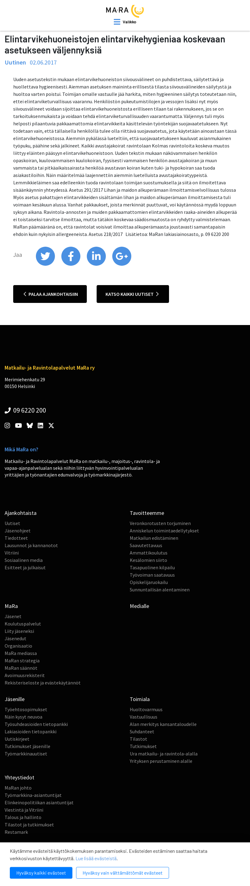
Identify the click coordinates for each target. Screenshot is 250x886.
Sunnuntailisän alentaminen (160, 589)
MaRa (11, 606)
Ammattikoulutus (148, 553)
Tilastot (138, 739)
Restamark (16, 832)
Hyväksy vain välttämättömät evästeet (123, 873)
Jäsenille (15, 699)
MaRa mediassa (21, 653)
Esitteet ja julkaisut (25, 567)
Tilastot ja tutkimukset (29, 824)
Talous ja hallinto (23, 817)
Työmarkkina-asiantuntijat (33, 795)
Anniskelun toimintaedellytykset (164, 530)
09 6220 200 (25, 410)
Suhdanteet (142, 731)
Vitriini (12, 553)
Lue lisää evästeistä (96, 858)
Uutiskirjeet (17, 739)
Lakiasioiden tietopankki (30, 731)
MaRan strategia (22, 660)
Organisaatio (18, 646)
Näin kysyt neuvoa (23, 717)
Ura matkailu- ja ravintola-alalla (164, 754)
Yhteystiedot (19, 777)
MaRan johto (18, 788)
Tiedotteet (16, 538)
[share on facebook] (71, 264)
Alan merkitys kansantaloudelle (163, 724)
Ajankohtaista (21, 512)
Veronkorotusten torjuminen (160, 523)
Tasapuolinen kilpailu (152, 567)
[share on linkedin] (97, 264)
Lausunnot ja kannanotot (31, 545)
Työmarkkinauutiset (26, 754)
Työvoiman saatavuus (152, 575)
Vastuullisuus (143, 717)
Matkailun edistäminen (154, 538)
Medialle (139, 606)
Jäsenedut (15, 638)
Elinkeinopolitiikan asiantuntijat (39, 802)
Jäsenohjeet (18, 530)
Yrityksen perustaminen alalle (161, 761)
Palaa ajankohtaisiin (51, 294)
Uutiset (12, 523)
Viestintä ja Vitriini (24, 810)
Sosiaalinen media (24, 560)
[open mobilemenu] (125, 22)
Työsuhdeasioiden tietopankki (36, 724)
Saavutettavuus (146, 545)
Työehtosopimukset (26, 709)
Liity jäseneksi (19, 631)
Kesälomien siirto (148, 560)
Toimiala (140, 699)
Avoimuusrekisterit (25, 675)
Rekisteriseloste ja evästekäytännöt (43, 683)
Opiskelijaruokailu (149, 582)
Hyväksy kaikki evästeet (41, 873)
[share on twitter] (46, 264)
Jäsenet (13, 616)
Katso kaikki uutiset (132, 294)
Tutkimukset (143, 746)
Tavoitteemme (147, 512)
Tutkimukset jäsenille (27, 746)
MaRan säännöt (21, 668)
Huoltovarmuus (146, 709)
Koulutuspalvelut (23, 624)
